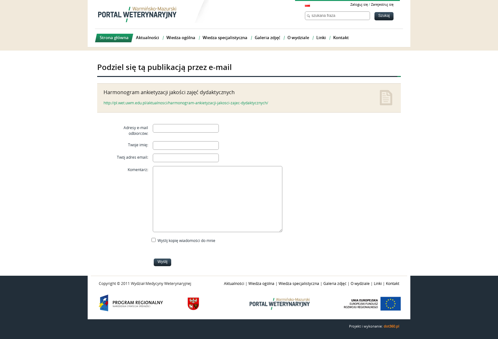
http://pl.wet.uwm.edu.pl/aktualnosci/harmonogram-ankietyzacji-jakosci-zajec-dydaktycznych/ (186, 103)
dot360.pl (391, 326)
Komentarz (137, 170)
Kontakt (392, 283)
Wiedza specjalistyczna (299, 283)
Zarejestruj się (382, 5)
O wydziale (360, 283)
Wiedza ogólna (261, 283)
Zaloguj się (359, 5)
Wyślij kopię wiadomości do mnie (186, 241)
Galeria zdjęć (335, 283)
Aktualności (234, 283)
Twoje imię (137, 145)
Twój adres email (132, 157)
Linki (378, 283)
